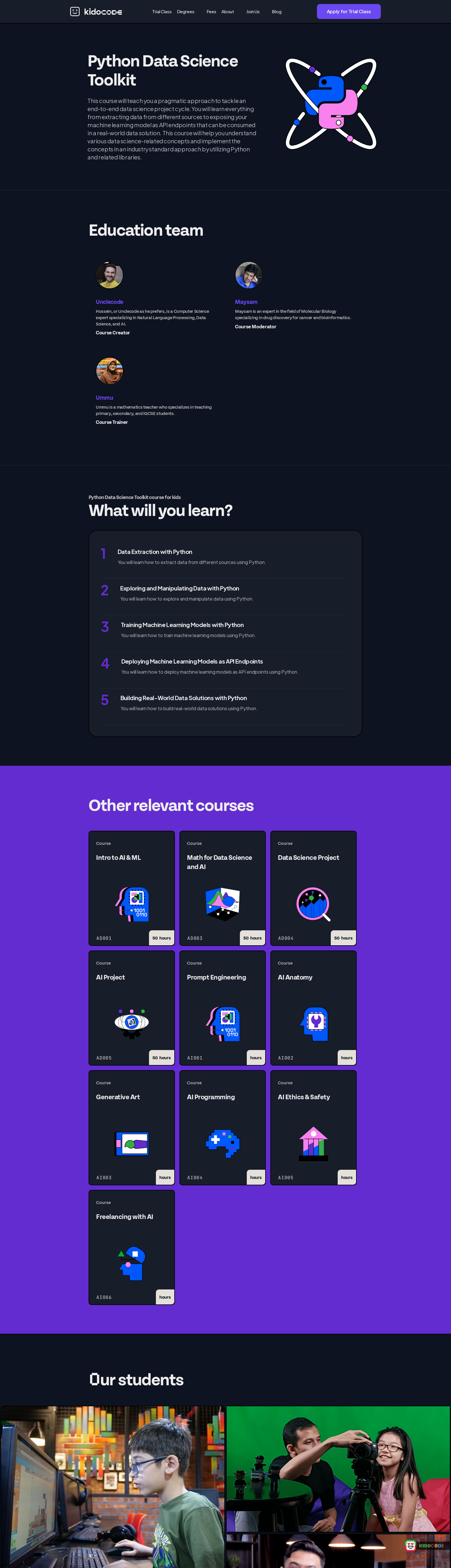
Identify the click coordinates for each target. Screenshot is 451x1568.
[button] (189, 11)
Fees (211, 11)
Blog (276, 11)
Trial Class (161, 11)
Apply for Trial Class (349, 11)
